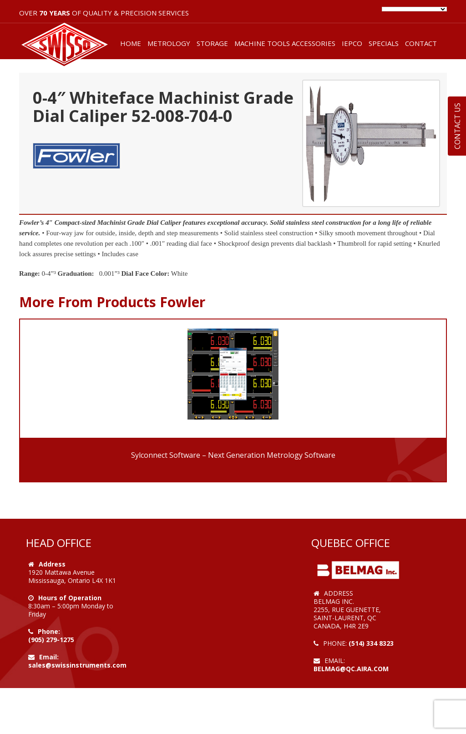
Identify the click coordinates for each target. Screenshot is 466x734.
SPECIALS (384, 43)
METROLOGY (168, 43)
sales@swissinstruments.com (77, 665)
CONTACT (421, 43)
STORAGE (212, 43)
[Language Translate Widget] (414, 9)
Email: (49, 657)
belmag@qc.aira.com (351, 668)
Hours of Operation (69, 597)
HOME (130, 43)
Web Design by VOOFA (350, 677)
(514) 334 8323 (371, 643)
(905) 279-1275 (51, 639)
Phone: (49, 631)
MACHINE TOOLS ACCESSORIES (284, 43)
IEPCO (352, 43)
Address (52, 564)
